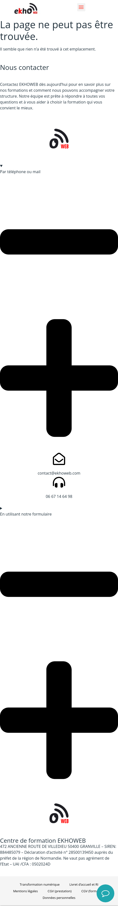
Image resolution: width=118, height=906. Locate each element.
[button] (81, 7)
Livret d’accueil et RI (83, 884)
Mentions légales (25, 891)
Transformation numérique (39, 884)
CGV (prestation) (60, 891)
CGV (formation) (93, 891)
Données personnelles (59, 897)
